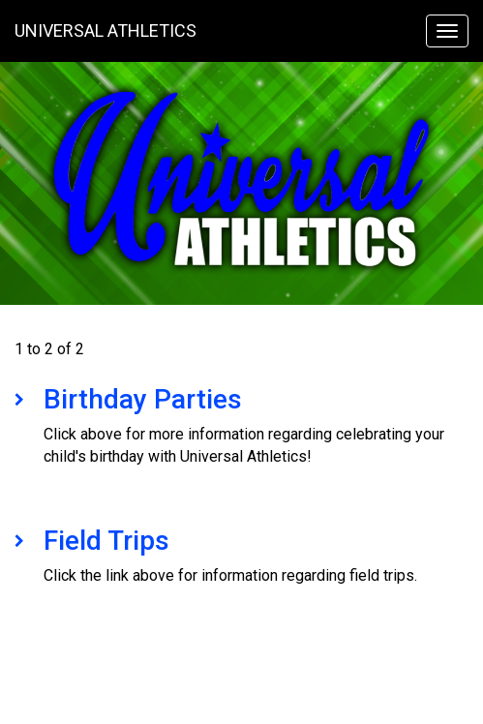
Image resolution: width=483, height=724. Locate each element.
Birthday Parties (143, 399)
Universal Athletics (105, 30)
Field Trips (106, 541)
